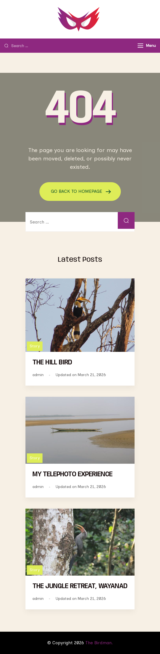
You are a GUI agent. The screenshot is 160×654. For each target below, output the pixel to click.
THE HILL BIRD (52, 362)
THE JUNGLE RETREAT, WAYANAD (79, 586)
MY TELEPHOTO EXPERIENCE (72, 474)
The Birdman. (99, 642)
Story (35, 346)
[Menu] (140, 46)
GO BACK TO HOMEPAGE (77, 191)
